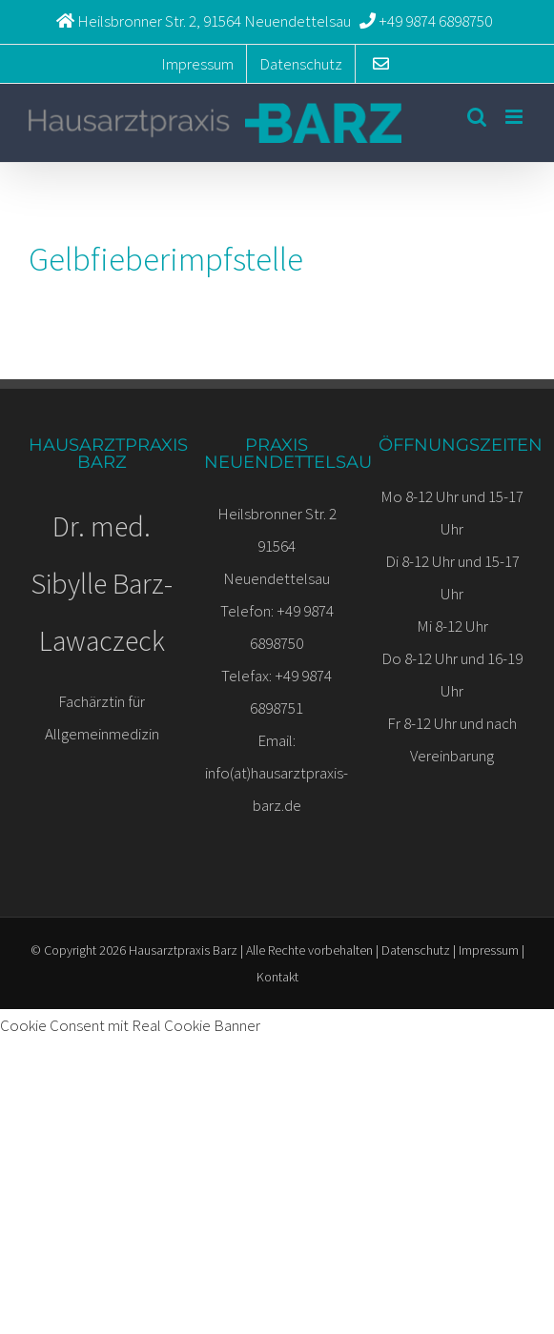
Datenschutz (415, 950)
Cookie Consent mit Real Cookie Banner (130, 1025)
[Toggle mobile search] (476, 117)
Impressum (489, 950)
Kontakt (277, 976)
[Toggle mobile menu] (515, 117)
